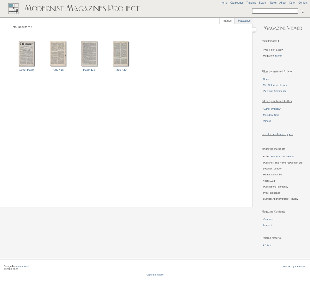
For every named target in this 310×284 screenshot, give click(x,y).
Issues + (267, 225)
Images (227, 20)
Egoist (278, 55)
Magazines (244, 20)
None (266, 79)
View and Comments (274, 91)
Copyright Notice (155, 274)
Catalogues (236, 2)
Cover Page (26, 69)
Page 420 (120, 69)
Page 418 (58, 69)
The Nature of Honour (275, 85)
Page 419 (89, 69)
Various (267, 120)
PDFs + (267, 245)
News (273, 2)
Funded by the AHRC (294, 266)
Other (292, 2)
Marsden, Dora (271, 114)
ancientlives (21, 266)
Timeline (251, 2)
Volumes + (269, 219)
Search (263, 2)
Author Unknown (272, 108)
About (282, 2)
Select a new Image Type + (277, 134)
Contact (302, 2)
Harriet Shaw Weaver (282, 156)
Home (223, 2)
